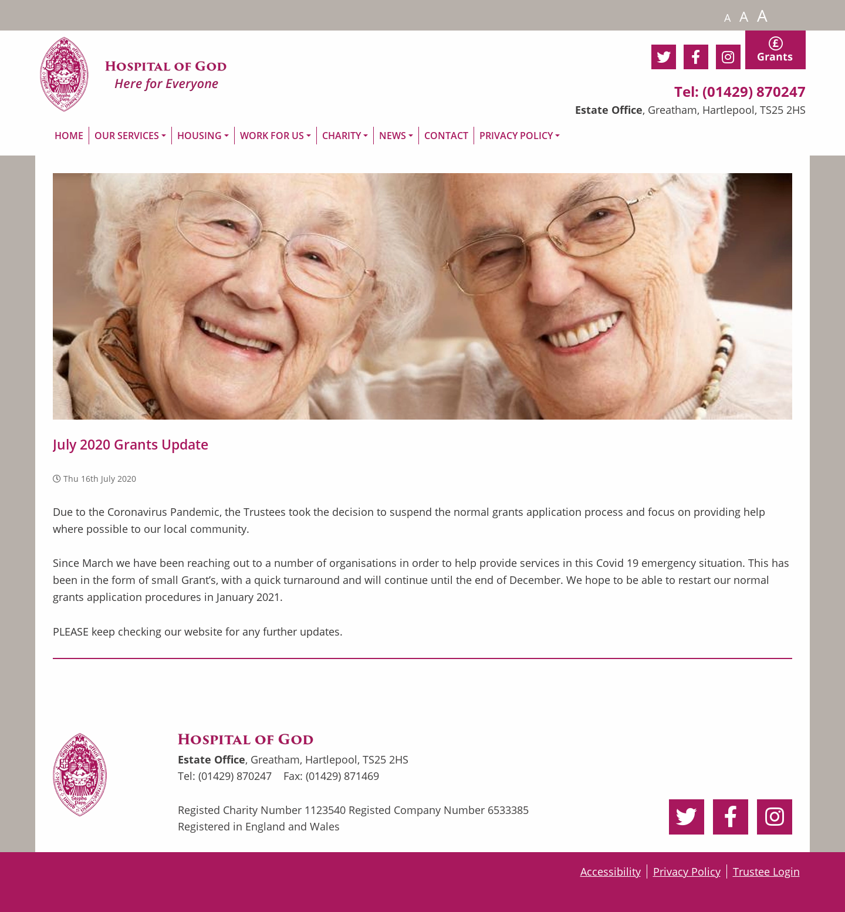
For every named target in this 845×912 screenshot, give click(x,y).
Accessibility (610, 871)
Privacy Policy (687, 871)
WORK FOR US (272, 135)
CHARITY (341, 135)
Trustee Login (766, 871)
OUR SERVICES (126, 135)
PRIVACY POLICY (516, 135)
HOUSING (199, 135)
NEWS (392, 135)
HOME (69, 135)
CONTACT (446, 135)
